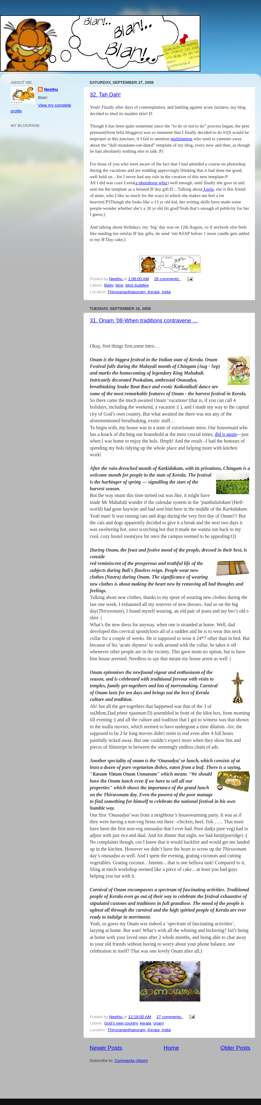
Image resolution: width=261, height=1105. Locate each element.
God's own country (120, 1023)
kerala (145, 1023)
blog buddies (137, 285)
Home (171, 1048)
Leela (208, 189)
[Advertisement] (125, 1082)
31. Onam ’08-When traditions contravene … (144, 321)
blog (120, 285)
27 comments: (169, 1017)
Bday (108, 285)
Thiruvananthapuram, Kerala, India (139, 292)
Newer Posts (106, 1048)
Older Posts (235, 1048)
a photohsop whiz (151, 182)
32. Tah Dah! (105, 95)
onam (159, 1023)
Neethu (51, 89)
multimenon (181, 138)
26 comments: (167, 279)
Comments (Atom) (131, 1060)
